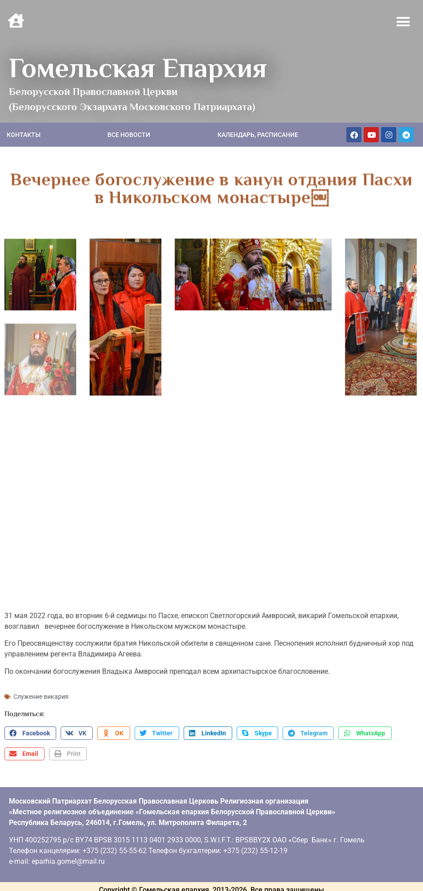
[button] (403, 22)
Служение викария (41, 693)
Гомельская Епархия (138, 67)
